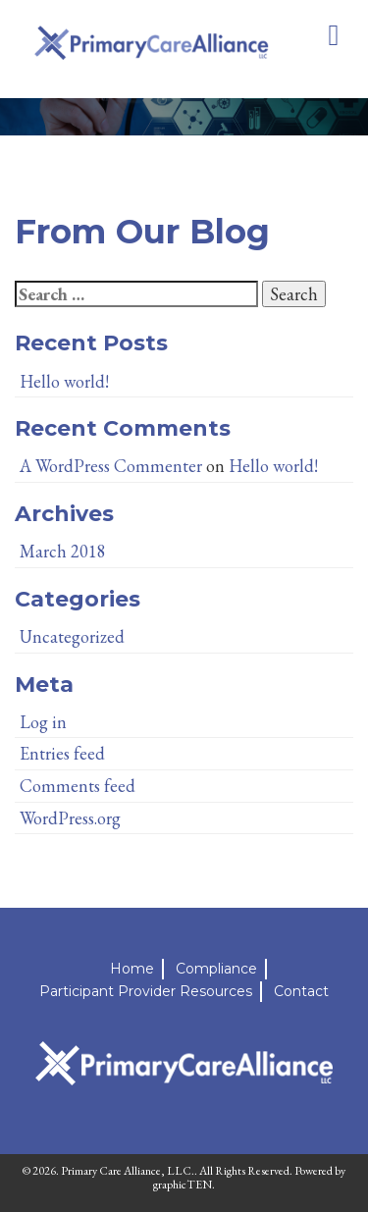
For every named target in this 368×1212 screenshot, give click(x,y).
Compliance (216, 968)
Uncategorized (72, 636)
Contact (301, 991)
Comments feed (77, 785)
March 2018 (63, 551)
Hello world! (64, 381)
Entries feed (62, 753)
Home (132, 968)
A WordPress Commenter (111, 465)
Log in (43, 722)
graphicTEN (182, 1184)
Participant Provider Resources (145, 991)
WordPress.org (70, 818)
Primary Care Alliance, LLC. (127, 1171)
